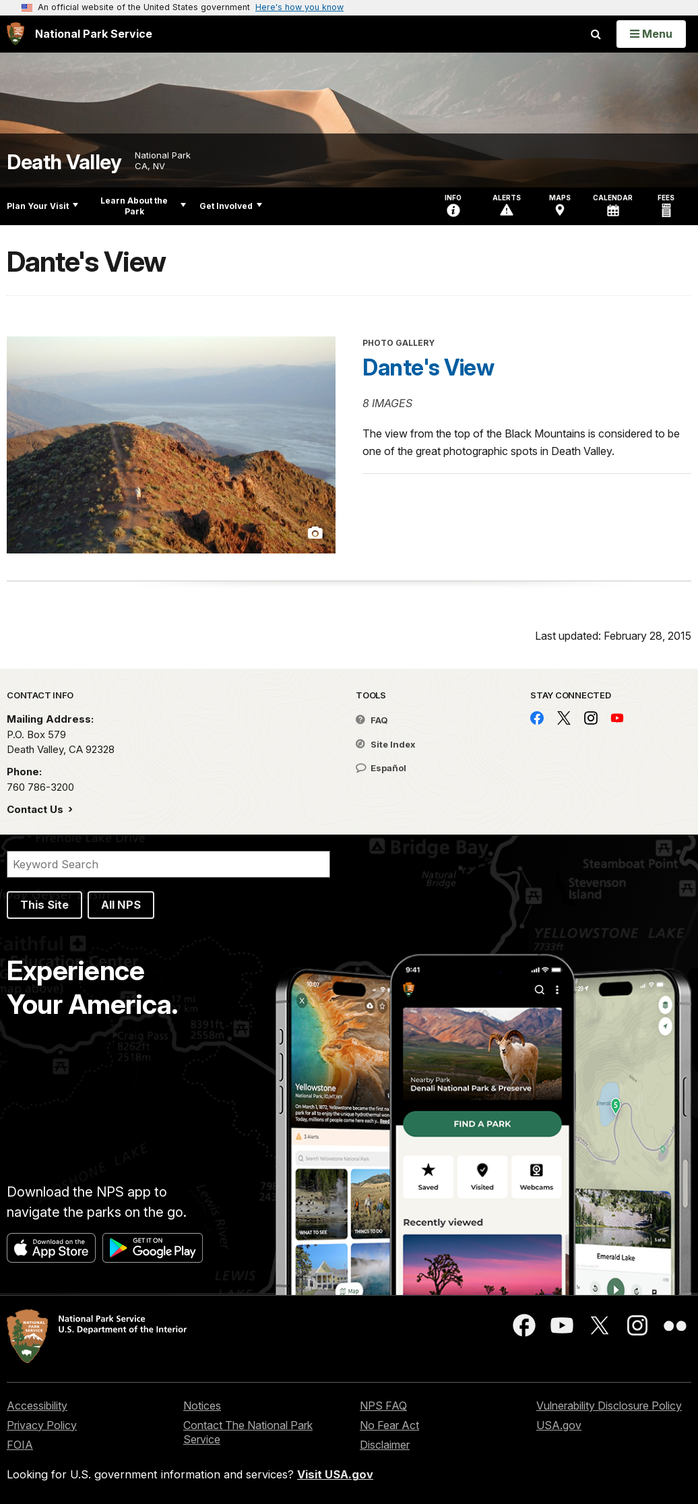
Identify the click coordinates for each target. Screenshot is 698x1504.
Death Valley (64, 162)
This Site (44, 904)
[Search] (168, 864)
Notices (202, 1405)
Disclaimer (385, 1444)
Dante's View (428, 367)
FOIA (20, 1444)
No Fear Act (389, 1425)
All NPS (121, 904)
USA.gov (558, 1425)
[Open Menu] (651, 33)
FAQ (372, 720)
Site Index (386, 744)
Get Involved (230, 206)
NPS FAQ (383, 1405)
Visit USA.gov (335, 1474)
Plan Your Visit (42, 206)
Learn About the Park (143, 205)
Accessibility (37, 1405)
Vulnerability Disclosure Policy (609, 1405)
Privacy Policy (42, 1425)
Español (381, 767)
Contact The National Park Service (248, 1432)
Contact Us (36, 809)
